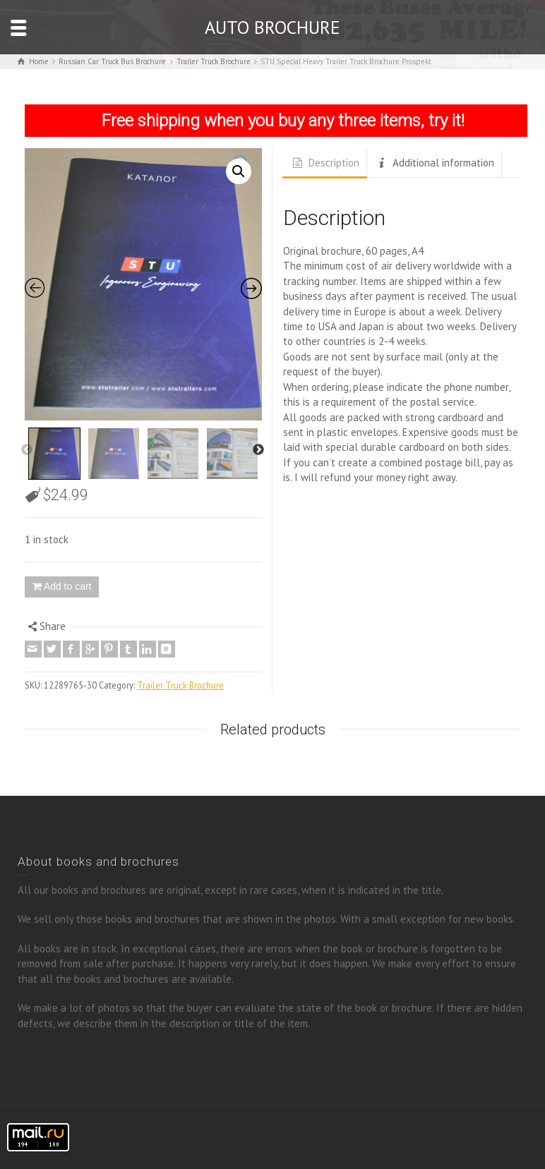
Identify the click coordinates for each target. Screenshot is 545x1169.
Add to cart (68, 586)
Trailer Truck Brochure (180, 685)
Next (258, 450)
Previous (27, 450)
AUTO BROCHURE (272, 27)
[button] (238, 171)
